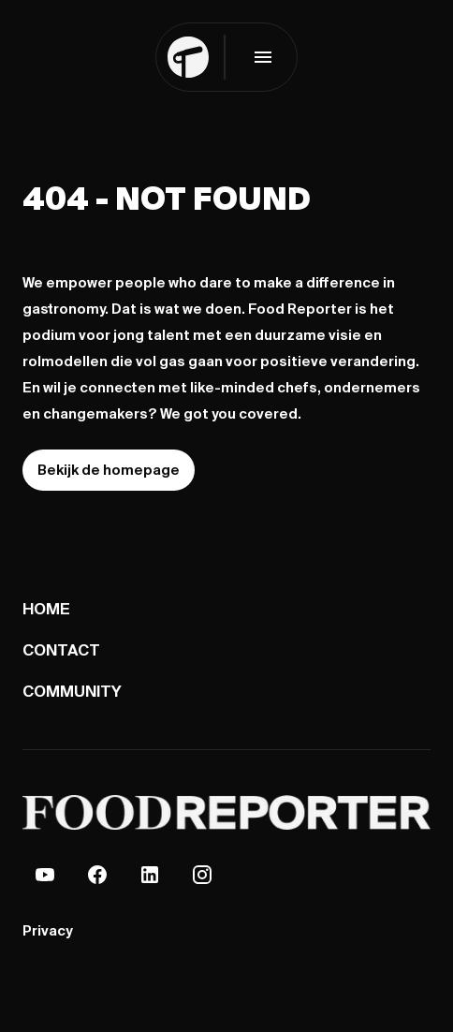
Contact (61, 649)
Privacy (47, 930)
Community (72, 690)
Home (46, 608)
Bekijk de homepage (108, 470)
